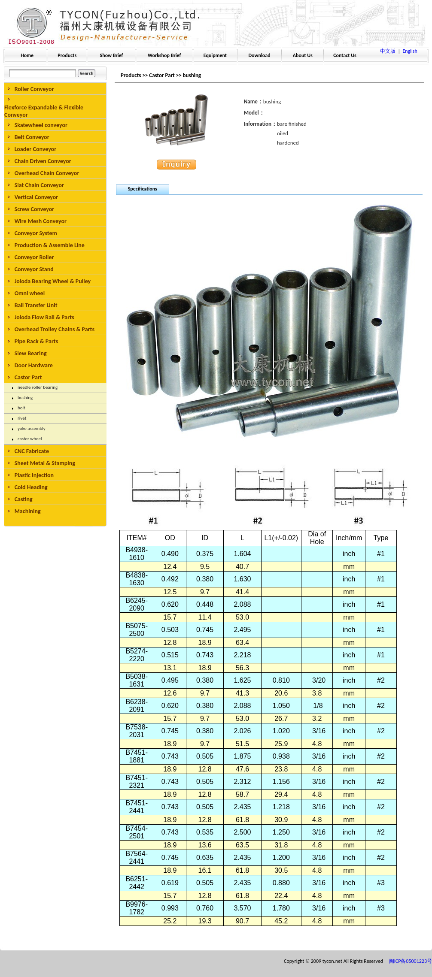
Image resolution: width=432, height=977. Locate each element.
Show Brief (111, 55)
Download (260, 55)
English (410, 51)
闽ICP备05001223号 (410, 961)
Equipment (215, 55)
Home (27, 55)
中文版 (387, 51)
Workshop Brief (164, 55)
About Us (303, 55)
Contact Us (344, 55)
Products (67, 55)
